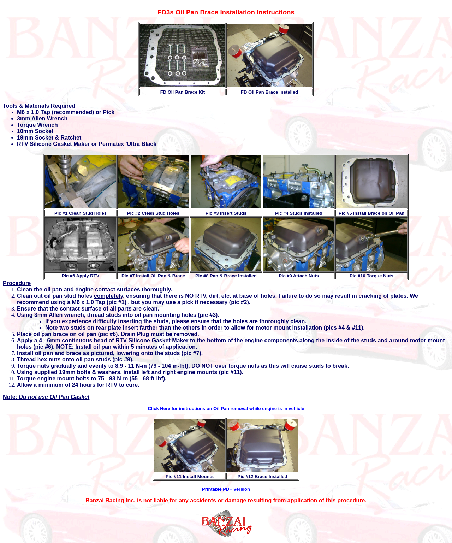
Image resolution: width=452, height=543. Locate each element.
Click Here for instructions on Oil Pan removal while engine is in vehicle (226, 408)
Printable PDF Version (226, 489)
